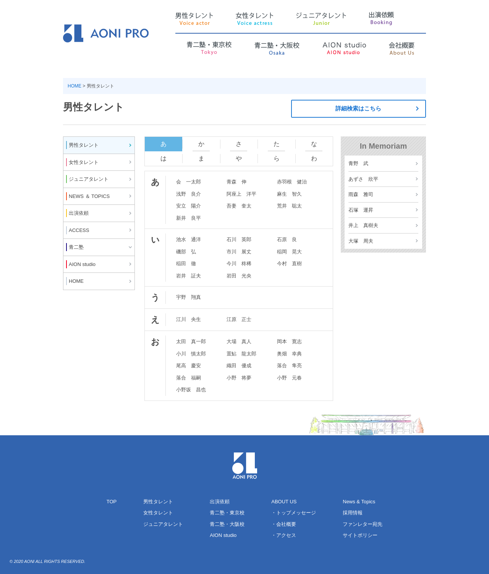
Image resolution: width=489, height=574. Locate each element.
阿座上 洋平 (241, 194)
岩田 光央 (239, 276)
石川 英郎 (239, 239)
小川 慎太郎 (191, 354)
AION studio (223, 535)
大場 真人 (239, 341)
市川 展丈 (239, 252)
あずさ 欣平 (363, 179)
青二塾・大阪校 (227, 524)
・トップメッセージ (293, 513)
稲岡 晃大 (289, 252)
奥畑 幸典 (289, 354)
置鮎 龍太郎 (241, 354)
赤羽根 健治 (292, 182)
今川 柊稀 (239, 263)
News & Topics (359, 501)
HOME (74, 86)
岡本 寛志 (289, 341)
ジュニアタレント (163, 524)
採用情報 (353, 513)
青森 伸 (236, 182)
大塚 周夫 (360, 241)
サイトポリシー (360, 535)
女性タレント (158, 513)
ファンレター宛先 (362, 524)
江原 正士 (239, 319)
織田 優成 (239, 365)
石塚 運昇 (360, 210)
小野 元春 (289, 378)
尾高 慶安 (188, 365)
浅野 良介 (188, 194)
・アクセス (283, 535)
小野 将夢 (239, 378)
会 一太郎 (188, 182)
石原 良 (287, 239)
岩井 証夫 (188, 276)
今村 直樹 (289, 263)
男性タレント (158, 501)
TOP (112, 501)
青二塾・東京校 (227, 513)
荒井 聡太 (289, 206)
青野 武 (358, 163)
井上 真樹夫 (363, 225)
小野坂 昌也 (191, 389)
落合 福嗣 (188, 378)
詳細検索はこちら (379, 108)
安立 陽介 (188, 206)
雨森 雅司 (360, 194)
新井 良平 (188, 218)
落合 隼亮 (289, 365)
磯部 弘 (186, 252)
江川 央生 (188, 319)
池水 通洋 (188, 239)
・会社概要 (283, 524)
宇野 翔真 (188, 297)
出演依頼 (220, 501)
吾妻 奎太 (239, 206)
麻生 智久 (289, 194)
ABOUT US (283, 501)
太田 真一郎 (191, 341)
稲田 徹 (186, 263)
